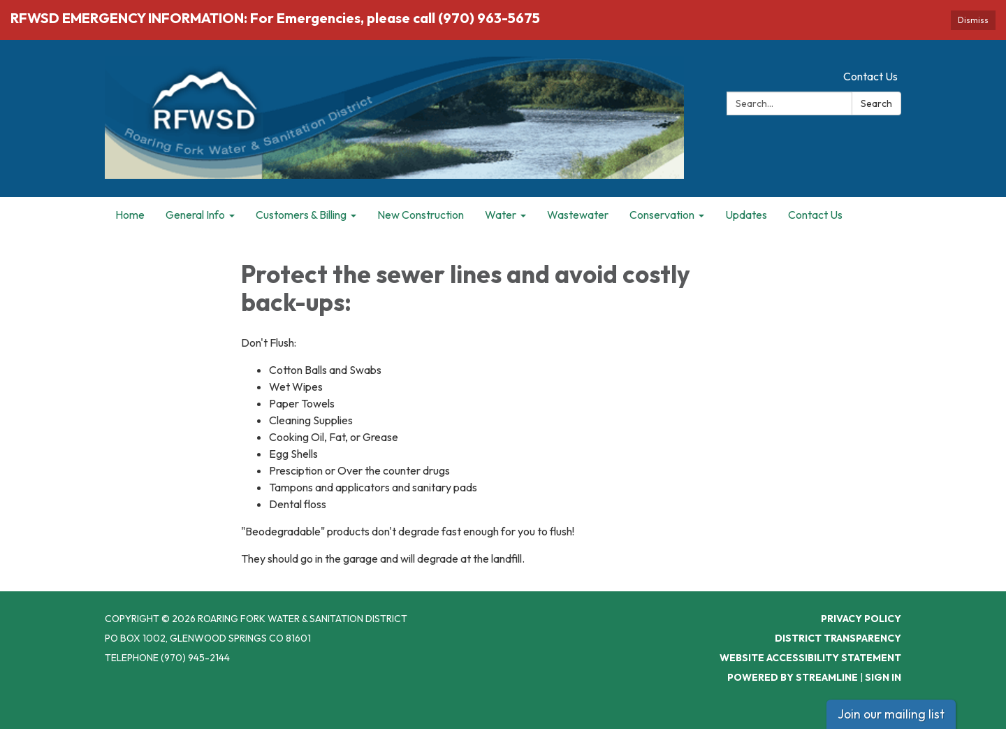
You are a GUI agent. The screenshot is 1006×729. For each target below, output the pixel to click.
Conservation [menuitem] (661, 215)
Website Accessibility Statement (810, 657)
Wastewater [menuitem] (577, 215)
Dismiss (973, 20)
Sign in (883, 677)
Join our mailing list (891, 714)
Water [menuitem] (500, 215)
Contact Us (870, 76)
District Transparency (838, 638)
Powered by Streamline (792, 677)
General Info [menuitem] (195, 215)
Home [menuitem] (130, 215)
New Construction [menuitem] (420, 215)
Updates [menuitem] (746, 215)
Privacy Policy (861, 618)
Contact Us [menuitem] (815, 215)
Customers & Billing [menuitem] (301, 215)
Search (876, 103)
